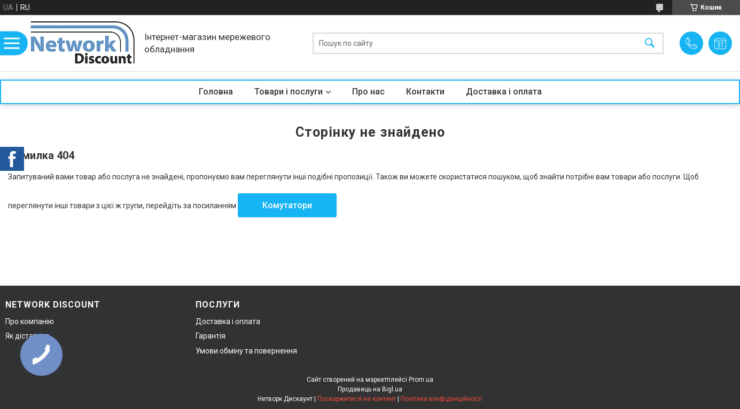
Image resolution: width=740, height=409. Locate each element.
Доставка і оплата (504, 91)
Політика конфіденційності (441, 399)
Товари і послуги (288, 91)
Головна (216, 91)
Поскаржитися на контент (356, 399)
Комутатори (287, 205)
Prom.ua (421, 379)
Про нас (368, 91)
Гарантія (210, 336)
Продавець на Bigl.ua (370, 389)
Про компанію (29, 321)
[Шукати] (650, 43)
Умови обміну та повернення (246, 351)
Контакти (425, 91)
